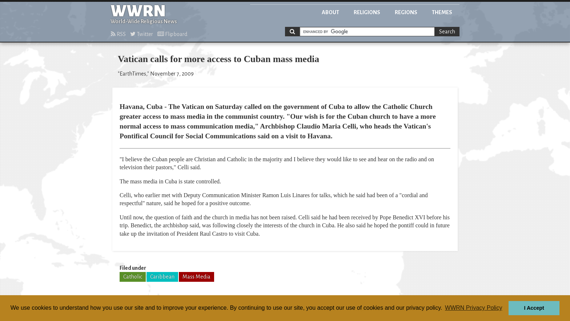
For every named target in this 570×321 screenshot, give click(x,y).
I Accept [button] (534, 308)
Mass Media (196, 277)
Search (447, 31)
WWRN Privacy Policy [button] (473, 308)
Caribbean (162, 277)
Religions (367, 12)
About (330, 12)
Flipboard (172, 34)
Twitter (141, 34)
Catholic (132, 277)
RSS (118, 34)
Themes (442, 12)
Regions (406, 12)
